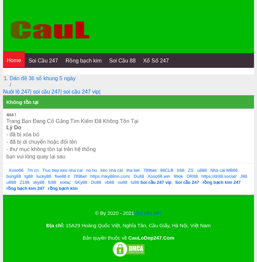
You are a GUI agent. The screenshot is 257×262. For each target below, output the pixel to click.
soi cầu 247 (47, 92)
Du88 (139, 176)
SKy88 (80, 182)
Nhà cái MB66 (224, 170)
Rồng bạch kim (84, 60)
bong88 (13, 176)
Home (14, 60)
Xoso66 (16, 170)
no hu (91, 170)
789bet (150, 170)
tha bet (133, 170)
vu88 (122, 182)
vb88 (109, 182)
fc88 (52, 182)
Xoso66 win (159, 176)
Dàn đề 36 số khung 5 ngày (43, 78)
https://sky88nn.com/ (110, 176)
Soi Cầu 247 (43, 60)
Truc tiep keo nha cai (62, 170)
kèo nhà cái (112, 170)
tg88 (28, 176)
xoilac (65, 182)
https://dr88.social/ (219, 176)
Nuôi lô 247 (16, 92)
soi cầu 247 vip (81, 92)
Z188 (25, 182)
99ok (178, 176)
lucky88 (43, 176)
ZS (191, 170)
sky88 (39, 182)
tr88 (180, 170)
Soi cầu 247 (149, 213)
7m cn (33, 170)
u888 (202, 170)
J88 (243, 176)
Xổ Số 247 (156, 60)
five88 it (62, 176)
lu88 (135, 182)
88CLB (166, 170)
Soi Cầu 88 (122, 60)
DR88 (192, 176)
